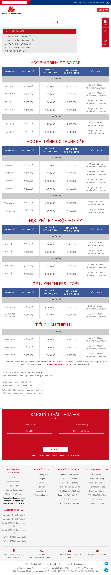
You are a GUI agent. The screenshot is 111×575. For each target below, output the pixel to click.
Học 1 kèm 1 (97, 474)
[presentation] (55, 441)
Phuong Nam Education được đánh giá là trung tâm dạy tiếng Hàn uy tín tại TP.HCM (14, 500)
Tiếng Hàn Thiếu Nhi (97, 491)
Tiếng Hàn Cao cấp (97, 487)
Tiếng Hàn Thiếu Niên (97, 495)
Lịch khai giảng (42, 474)
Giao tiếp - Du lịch (97, 503)
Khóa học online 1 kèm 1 (69, 474)
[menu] (103, 10)
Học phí (42, 479)
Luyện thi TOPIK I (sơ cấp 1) (14, 515)
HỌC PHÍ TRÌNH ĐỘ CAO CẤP (19, 44)
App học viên (41, 491)
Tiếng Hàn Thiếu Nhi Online (69, 491)
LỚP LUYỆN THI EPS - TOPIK (19, 47)
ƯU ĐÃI (105, 33)
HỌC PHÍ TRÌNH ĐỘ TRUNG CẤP (20, 40)
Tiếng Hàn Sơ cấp (97, 479)
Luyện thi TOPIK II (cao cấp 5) (14, 537)
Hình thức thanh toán (61, 564)
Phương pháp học (42, 495)
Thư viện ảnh (14, 486)
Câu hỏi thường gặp (14, 490)
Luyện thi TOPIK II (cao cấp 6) (14, 541)
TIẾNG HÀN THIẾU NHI (16, 51)
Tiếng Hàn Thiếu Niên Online (69, 495)
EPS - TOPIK (97, 499)
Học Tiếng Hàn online (69, 470)
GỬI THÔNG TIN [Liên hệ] (55, 449)
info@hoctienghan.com (97, 555)
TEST (105, 23)
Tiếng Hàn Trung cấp (97, 483)
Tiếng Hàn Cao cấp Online (69, 487)
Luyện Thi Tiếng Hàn (14, 510)
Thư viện (41, 487)
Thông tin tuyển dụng (13, 494)
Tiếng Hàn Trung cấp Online (69, 483)
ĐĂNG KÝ (105, 43)
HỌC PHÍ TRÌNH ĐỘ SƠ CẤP (19, 37)
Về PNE (14, 478)
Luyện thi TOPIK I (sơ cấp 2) (14, 519)
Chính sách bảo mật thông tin (37, 564)
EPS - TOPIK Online (69, 499)
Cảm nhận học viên (14, 482)
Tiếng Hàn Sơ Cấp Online (69, 479)
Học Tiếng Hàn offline (97, 470)
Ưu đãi (41, 483)
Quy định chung (80, 564)
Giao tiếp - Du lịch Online (69, 503)
